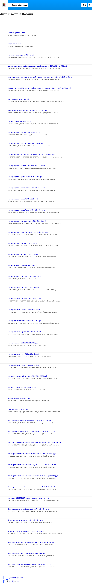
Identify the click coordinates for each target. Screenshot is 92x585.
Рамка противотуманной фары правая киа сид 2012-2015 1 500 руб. (32, 454)
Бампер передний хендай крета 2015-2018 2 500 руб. (27, 188)
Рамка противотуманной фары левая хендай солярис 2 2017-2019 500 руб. (35, 442)
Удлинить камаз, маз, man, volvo (19, 121)
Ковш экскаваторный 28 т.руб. (18, 99)
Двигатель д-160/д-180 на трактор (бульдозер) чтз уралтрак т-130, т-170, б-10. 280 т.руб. (39, 88)
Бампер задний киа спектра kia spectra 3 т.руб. (24, 310)
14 (18, 581)
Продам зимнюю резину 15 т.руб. (19, 398)
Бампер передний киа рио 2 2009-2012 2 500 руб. (25, 143)
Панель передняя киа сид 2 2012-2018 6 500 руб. (25, 520)
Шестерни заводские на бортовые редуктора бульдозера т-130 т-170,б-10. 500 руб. (37, 66)
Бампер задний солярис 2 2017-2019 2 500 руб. (25, 332)
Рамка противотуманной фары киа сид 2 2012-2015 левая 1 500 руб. (32, 465)
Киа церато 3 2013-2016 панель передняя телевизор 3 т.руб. (29, 498)
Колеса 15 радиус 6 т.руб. (17, 33)
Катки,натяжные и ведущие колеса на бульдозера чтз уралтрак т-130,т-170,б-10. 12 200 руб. (41, 77)
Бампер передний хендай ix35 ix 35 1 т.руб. (23, 199)
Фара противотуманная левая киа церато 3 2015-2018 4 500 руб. (31, 542)
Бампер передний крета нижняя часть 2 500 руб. (25, 177)
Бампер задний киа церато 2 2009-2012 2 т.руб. (25, 298)
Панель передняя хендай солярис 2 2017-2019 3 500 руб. (28, 509)
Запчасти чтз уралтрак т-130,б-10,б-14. (22, 55)
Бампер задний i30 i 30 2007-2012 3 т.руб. (22, 387)
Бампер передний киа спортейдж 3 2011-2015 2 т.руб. (27, 221)
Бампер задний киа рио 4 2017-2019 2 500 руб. (24, 276)
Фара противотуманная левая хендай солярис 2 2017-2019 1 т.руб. (32, 431)
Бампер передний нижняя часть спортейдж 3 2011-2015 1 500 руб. (31, 154)
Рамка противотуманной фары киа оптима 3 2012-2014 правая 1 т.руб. (33, 476)
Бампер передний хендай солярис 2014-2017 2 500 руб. (28, 232)
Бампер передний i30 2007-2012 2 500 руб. (23, 343)
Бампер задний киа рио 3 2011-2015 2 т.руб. (23, 287)
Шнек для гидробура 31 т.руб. (18, 409)
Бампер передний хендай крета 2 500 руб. (23, 265)
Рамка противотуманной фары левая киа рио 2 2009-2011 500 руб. (32, 487)
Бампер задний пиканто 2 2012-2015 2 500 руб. (25, 321)
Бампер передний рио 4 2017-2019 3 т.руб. (23, 254)
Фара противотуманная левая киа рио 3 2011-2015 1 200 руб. (30, 420)
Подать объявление (18, 5)
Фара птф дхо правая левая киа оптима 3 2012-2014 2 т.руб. (29, 564)
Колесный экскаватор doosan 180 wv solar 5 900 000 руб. (28, 110)
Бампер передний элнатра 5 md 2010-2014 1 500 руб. (27, 166)
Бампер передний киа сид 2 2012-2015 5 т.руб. (24, 132)
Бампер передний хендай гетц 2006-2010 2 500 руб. (26, 210)
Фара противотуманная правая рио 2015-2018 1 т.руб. (27, 553)
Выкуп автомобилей (15, 44)
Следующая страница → (15, 578)
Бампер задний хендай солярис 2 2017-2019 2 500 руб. (27, 376)
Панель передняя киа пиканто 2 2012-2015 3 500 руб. (27, 531)
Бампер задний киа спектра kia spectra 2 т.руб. (24, 365)
